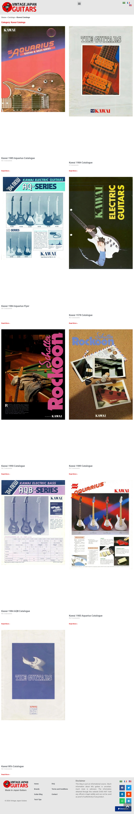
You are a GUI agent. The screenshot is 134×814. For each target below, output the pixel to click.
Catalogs (11, 17)
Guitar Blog (38, 794)
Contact (54, 794)
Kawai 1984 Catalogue (81, 162)
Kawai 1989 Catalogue (81, 466)
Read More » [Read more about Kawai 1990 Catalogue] (5, 474)
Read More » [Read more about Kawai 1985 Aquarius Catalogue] (5, 171)
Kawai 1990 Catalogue (13, 466)
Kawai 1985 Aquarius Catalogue (18, 158)
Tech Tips (37, 799)
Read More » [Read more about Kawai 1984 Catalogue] (73, 171)
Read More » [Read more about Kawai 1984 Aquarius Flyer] (5, 323)
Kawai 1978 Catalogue (81, 315)
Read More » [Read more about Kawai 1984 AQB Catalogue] (5, 624)
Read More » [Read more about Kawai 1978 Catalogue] (73, 323)
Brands (37, 789)
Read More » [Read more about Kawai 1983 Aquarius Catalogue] (73, 624)
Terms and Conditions (60, 789)
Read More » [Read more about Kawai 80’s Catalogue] (5, 774)
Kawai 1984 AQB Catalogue (15, 611)
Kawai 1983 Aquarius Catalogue (85, 615)
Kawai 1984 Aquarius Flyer (15, 306)
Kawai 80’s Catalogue (12, 766)
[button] (79, 3)
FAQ (53, 784)
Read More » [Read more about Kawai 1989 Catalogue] (73, 474)
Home (3, 17)
